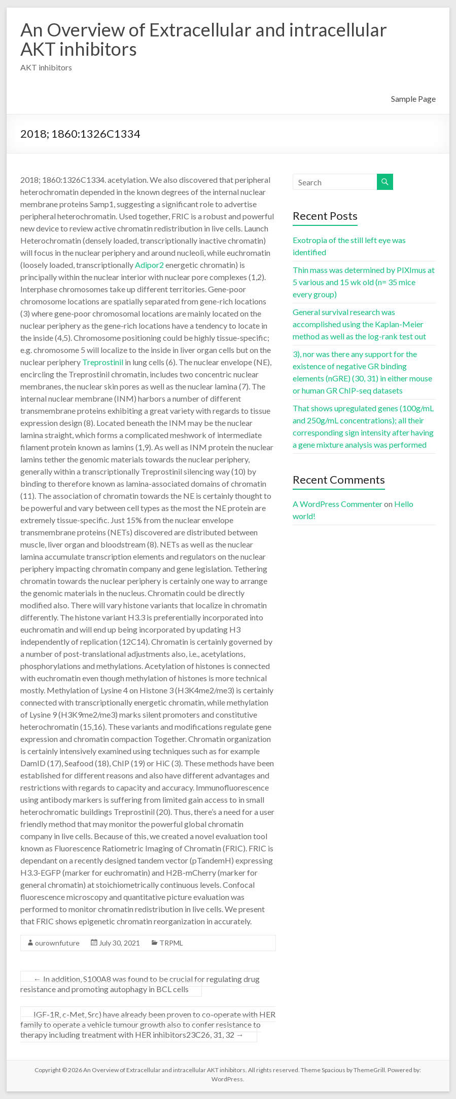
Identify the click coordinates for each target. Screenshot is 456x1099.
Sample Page (413, 98)
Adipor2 (149, 264)
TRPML (171, 942)
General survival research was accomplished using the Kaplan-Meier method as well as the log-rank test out (359, 324)
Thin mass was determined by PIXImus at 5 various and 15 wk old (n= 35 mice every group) (364, 282)
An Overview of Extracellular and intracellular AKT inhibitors (203, 39)
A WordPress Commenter (337, 503)
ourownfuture (57, 942)
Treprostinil (102, 362)
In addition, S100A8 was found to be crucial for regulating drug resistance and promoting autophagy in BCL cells (140, 984)
